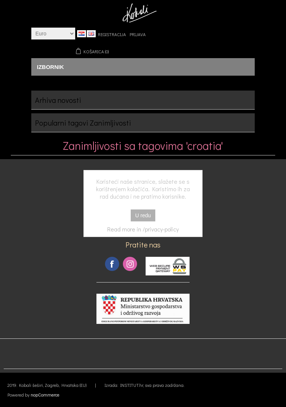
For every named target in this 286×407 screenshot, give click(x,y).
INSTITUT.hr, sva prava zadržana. (152, 385)
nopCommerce (45, 395)
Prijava (138, 34)
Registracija (112, 34)
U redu (143, 215)
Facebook (112, 264)
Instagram (130, 264)
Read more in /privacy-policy (143, 229)
